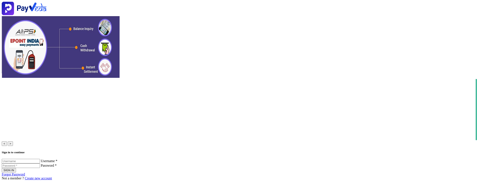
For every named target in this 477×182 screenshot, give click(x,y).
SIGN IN (8, 170)
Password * (49, 165)
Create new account (38, 178)
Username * (49, 161)
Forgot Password (13, 174)
